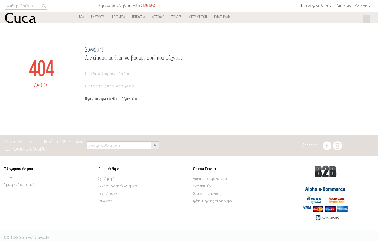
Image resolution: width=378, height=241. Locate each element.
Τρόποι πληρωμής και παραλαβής (212, 201)
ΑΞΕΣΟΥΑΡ (158, 16)
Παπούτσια (138, 16)
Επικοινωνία (105, 201)
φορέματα (118, 16)
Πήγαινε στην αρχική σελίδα (101, 98)
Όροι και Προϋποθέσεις (207, 193)
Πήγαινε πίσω (129, 98)
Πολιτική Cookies (108, 193)
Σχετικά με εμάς (106, 178)
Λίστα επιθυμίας (202, 186)
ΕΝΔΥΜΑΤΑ (97, 16)
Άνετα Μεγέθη (198, 16)
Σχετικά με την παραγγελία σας (210, 178)
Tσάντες (176, 16)
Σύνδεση (8, 177)
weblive (45, 237)
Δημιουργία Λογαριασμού (19, 184)
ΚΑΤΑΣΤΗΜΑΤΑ (222, 16)
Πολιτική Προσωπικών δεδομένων (117, 186)
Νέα (81, 16)
